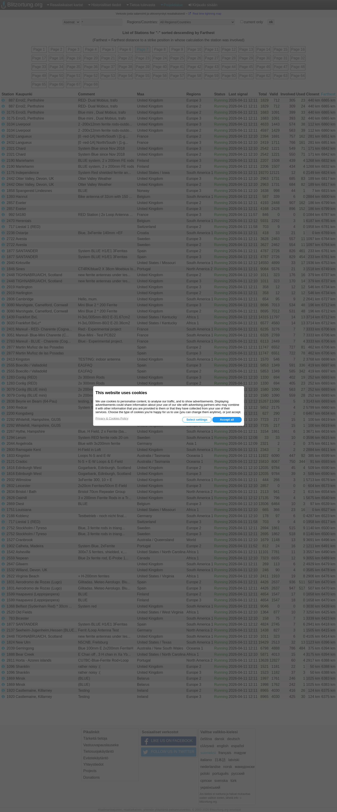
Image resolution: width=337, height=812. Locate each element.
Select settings (196, 419)
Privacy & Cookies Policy (112, 418)
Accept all (227, 419)
